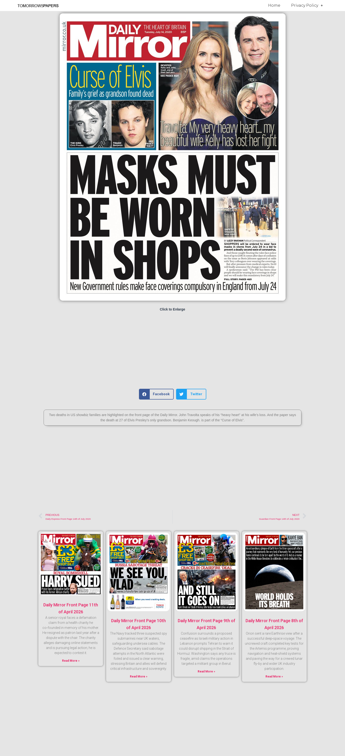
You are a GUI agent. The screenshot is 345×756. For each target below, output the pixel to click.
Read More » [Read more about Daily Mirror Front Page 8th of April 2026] (274, 676)
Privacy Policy (307, 5)
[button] (156, 394)
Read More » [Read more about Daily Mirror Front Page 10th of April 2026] (138, 676)
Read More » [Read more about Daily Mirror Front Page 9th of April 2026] (206, 671)
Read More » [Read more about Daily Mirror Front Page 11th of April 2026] (71, 660)
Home (274, 5)
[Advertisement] (172, 350)
